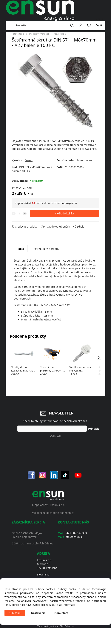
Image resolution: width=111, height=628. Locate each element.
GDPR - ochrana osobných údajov (32, 543)
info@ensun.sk (74, 537)
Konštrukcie (60, 33)
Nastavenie (38, 613)
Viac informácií (66, 604)
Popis (20, 249)
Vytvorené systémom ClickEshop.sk (55, 626)
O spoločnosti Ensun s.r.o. (48, 505)
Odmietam (61, 613)
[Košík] (99, 25)
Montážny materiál (39, 33)
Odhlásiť (55, 436)
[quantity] (19, 213)
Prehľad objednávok (24, 537)
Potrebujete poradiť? (46, 249)
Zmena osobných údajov (27, 533)
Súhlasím (15, 613)
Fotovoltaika (18, 33)
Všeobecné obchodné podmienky (52, 513)
